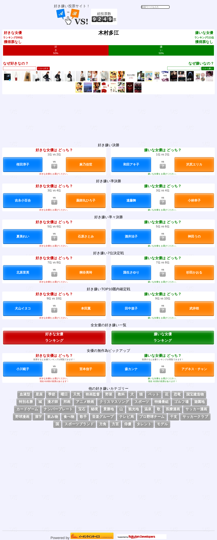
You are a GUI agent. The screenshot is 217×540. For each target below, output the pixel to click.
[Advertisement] (144, 17)
